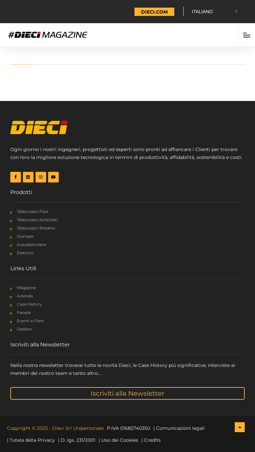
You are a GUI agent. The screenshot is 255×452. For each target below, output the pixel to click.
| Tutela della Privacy (31, 440)
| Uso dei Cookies (118, 440)
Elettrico (25, 252)
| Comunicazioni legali (179, 428)
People (24, 312)
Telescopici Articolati (37, 219)
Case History (29, 304)
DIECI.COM (154, 12)
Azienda (25, 295)
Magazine (26, 287)
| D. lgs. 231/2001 (76, 440)
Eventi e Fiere (30, 320)
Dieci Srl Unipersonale (78, 428)
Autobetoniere (31, 244)
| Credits (151, 440)
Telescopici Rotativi (36, 228)
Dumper (25, 236)
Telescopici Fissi (32, 211)
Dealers (24, 328)
